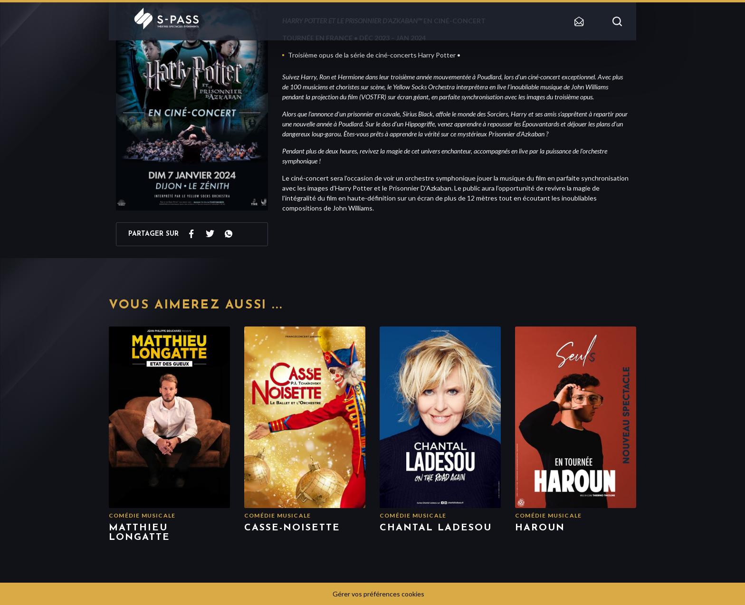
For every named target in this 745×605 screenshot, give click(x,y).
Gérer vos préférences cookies (378, 594)
